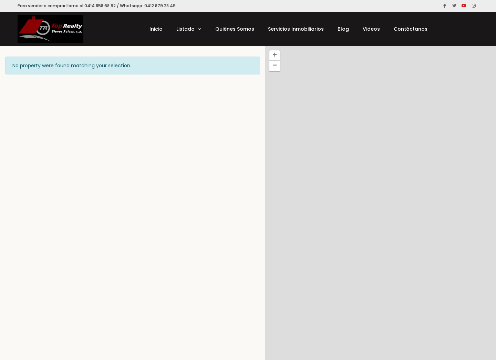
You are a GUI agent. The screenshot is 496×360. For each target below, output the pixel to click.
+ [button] (274, 55)
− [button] (274, 66)
